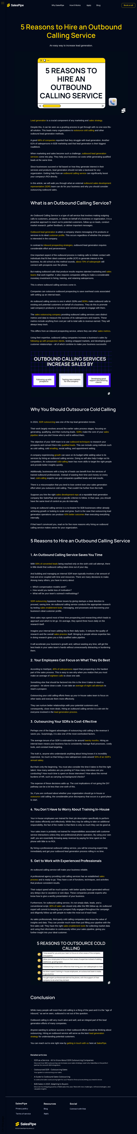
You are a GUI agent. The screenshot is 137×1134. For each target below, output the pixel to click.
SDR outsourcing (47, 422)
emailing (54, 448)
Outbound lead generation (43, 232)
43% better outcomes (74, 514)
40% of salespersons (62, 669)
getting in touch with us (78, 1043)
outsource (35, 796)
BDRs (85, 301)
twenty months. (92, 740)
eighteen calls (56, 676)
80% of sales (55, 906)
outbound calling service (74, 173)
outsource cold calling (84, 130)
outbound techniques (80, 442)
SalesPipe (101, 1043)
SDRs (79, 432)
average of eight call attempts (90, 685)
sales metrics (104, 331)
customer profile (56, 235)
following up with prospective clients (47, 341)
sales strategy (95, 120)
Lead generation (38, 120)
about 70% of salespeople (88, 262)
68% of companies (46, 140)
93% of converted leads (46, 564)
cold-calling (62, 461)
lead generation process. (66, 712)
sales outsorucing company (48, 314)
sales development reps (67, 494)
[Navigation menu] (2, 3)
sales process (60, 634)
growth (57, 455)
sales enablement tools (51, 608)
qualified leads (68, 445)
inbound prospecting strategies (58, 245)
